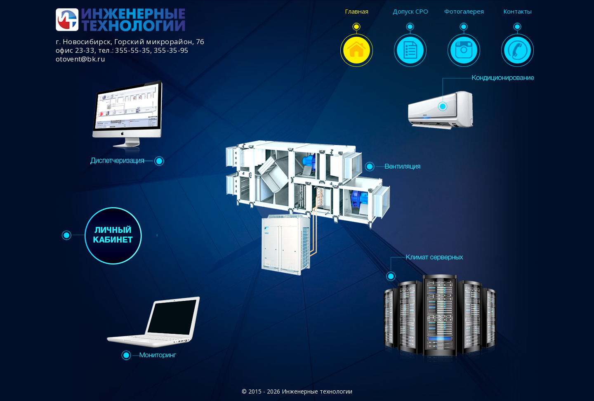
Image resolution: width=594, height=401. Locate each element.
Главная (356, 37)
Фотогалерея (464, 37)
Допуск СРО (410, 37)
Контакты (517, 37)
